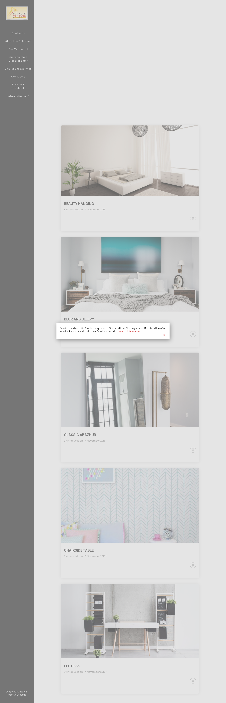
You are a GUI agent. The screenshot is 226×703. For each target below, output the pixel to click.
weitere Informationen (130, 331)
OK (164, 335)
